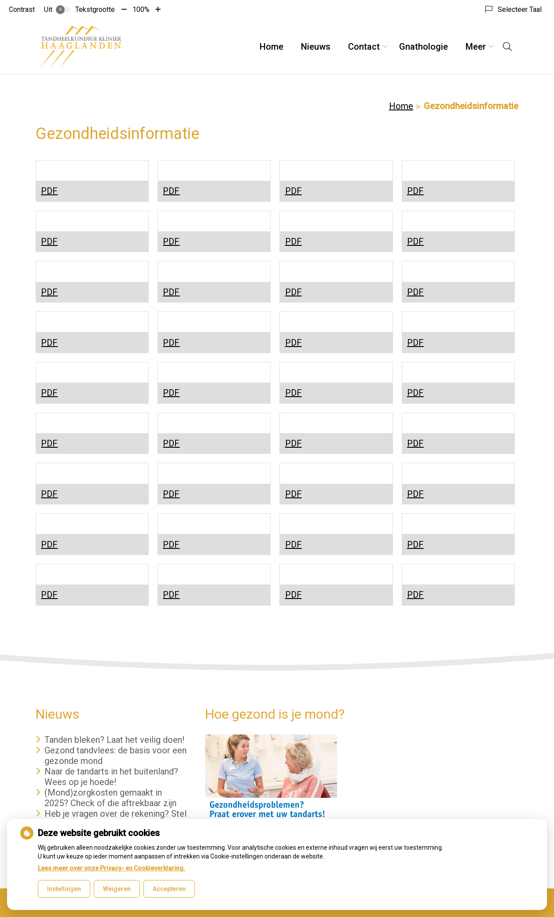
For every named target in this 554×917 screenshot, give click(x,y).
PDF (49, 191)
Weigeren (117, 888)
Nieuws (315, 46)
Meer (476, 46)
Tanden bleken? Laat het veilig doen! (114, 739)
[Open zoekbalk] (507, 47)
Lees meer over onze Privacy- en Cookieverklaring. (111, 868)
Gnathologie (423, 46)
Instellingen (64, 888)
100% (141, 9)
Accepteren (169, 888)
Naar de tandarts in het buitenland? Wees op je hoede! (111, 776)
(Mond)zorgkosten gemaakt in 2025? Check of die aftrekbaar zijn (110, 797)
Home (271, 46)
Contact (364, 46)
